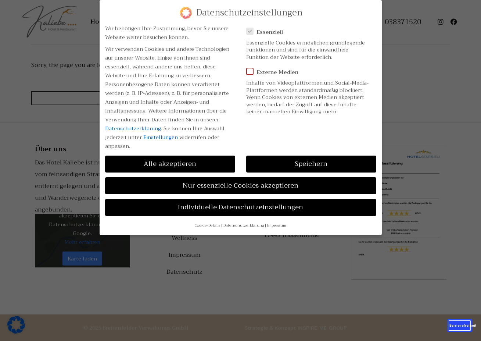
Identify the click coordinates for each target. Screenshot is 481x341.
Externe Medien (274, 72)
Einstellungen (160, 137)
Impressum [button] (276, 225)
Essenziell (267, 32)
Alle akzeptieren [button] (170, 163)
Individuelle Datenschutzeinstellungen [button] (240, 207)
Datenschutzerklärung (133, 128)
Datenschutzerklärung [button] (243, 225)
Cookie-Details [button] (207, 225)
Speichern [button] (311, 163)
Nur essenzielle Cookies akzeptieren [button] (240, 185)
